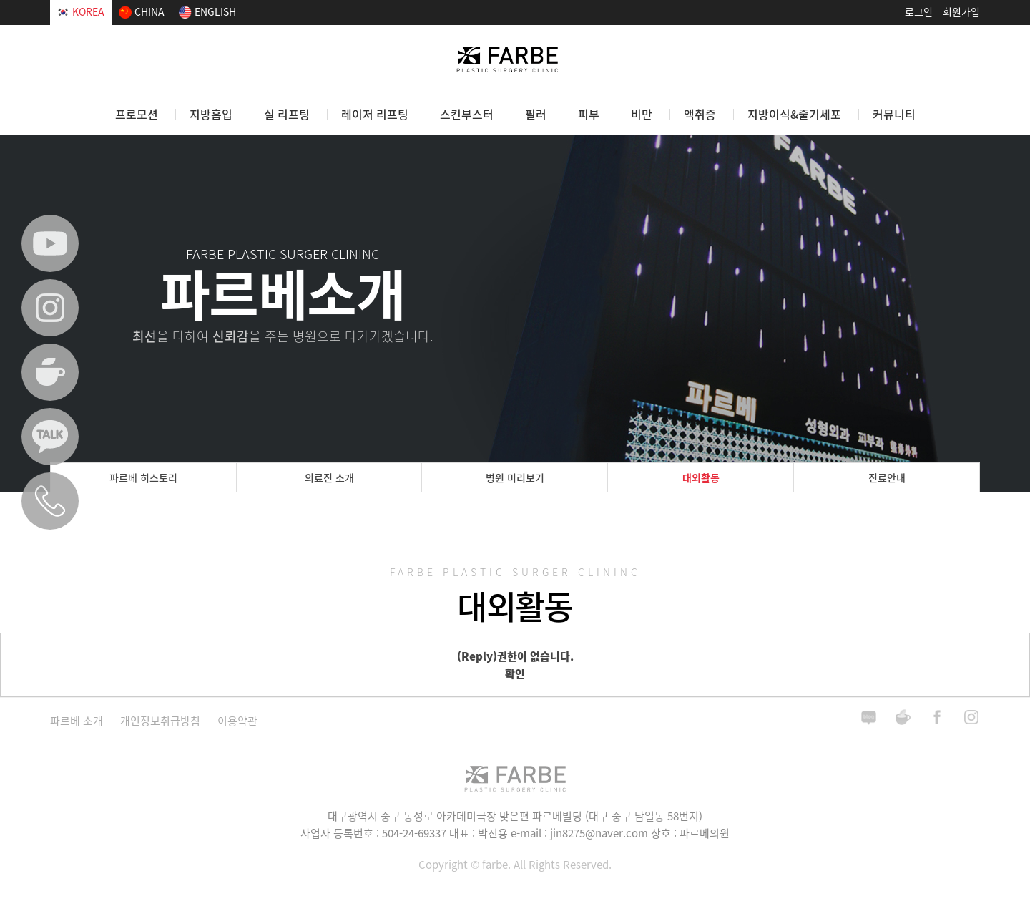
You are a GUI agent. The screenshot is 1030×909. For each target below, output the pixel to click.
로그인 (919, 11)
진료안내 (887, 477)
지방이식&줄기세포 (794, 113)
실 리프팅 (287, 113)
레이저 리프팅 (374, 113)
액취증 (700, 113)
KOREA (80, 11)
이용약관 (237, 721)
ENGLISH (207, 11)
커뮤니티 (894, 113)
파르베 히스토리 (143, 477)
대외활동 (701, 477)
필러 (535, 113)
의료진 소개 (329, 477)
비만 (641, 113)
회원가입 (961, 11)
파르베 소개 (76, 721)
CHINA (141, 11)
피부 (588, 113)
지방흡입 (211, 113)
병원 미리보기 (515, 477)
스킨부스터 (467, 113)
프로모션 (136, 113)
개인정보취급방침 (160, 721)
